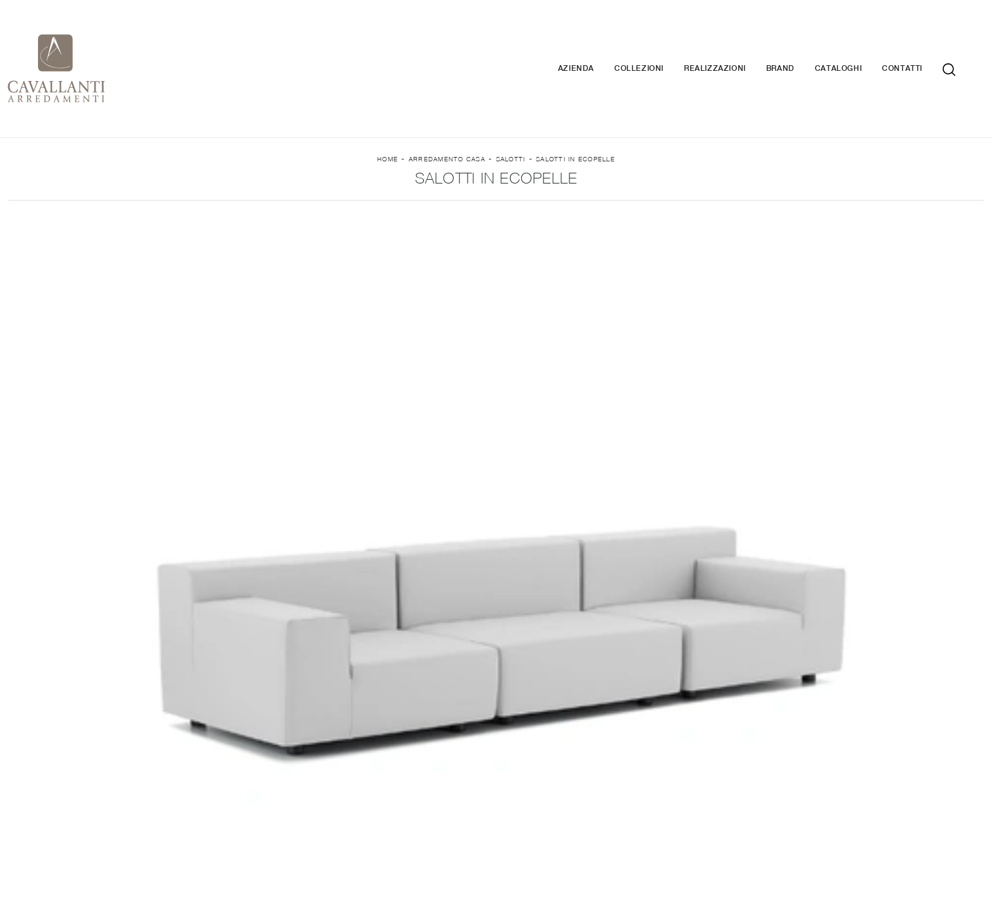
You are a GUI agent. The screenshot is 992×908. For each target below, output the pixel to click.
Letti (696, 734)
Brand (799, 44)
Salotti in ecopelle (575, 129)
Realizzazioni (734, 44)
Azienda (595, 44)
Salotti (511, 129)
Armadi (696, 752)
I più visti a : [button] (739, 213)
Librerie (496, 734)
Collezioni (658, 44)
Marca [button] (237, 213)
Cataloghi (857, 44)
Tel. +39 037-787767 (636, 821)
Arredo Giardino (896, 771)
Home (387, 129)
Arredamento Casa (447, 129)
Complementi (895, 752)
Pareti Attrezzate (496, 752)
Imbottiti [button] (329, 213)
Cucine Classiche (296, 771)
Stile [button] (539, 213)
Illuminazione (895, 734)
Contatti (921, 44)
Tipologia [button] (629, 213)
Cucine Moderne (296, 752)
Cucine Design (296, 734)
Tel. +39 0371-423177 (662, 834)
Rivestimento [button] (440, 213)
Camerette (696, 771)
